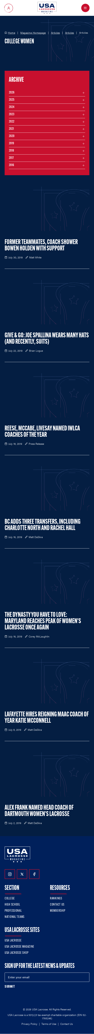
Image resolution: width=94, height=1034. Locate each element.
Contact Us (57, 904)
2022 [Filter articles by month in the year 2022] (11, 121)
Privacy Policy (29, 1023)
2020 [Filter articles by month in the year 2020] (11, 136)
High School (12, 904)
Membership (57, 911)
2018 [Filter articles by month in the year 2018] (11, 150)
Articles (55, 32)
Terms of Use (48, 1023)
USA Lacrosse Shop (16, 953)
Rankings (56, 898)
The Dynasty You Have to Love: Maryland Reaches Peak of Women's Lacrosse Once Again (43, 621)
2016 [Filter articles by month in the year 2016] (11, 165)
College (10, 898)
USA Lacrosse (13, 940)
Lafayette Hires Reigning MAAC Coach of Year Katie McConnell (47, 717)
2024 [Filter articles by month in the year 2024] (11, 107)
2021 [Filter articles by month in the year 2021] (11, 129)
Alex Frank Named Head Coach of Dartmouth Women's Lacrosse (39, 811)
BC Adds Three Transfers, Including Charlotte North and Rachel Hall (42, 525)
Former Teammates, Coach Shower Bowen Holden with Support (41, 245)
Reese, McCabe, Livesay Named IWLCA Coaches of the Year (42, 431)
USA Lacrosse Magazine (19, 947)
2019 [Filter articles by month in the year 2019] (11, 143)
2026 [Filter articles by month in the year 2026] (11, 92)
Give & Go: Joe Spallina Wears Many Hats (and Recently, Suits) (47, 338)
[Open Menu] (85, 8)
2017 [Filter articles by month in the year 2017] (11, 158)
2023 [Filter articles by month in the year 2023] (11, 114)
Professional (13, 911)
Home (11, 32)
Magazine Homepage (33, 32)
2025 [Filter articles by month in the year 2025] (11, 100)
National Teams (14, 917)
